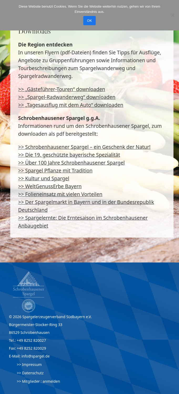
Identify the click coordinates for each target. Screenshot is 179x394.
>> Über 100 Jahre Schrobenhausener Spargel (71, 162)
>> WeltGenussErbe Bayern (49, 186)
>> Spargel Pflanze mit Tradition (55, 170)
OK (89, 21)
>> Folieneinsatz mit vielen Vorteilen (60, 194)
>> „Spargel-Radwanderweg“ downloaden (66, 97)
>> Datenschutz (30, 372)
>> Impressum (29, 364)
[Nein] (172, 15)
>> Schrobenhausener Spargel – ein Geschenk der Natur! (84, 147)
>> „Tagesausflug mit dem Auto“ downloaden (70, 105)
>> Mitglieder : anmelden (38, 381)
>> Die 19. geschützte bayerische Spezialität (69, 154)
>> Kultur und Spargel (43, 178)
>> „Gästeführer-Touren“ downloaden (61, 89)
